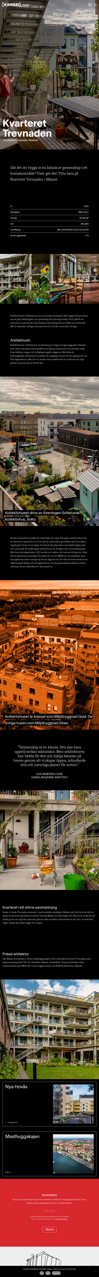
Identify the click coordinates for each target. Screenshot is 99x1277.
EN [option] (90, 5)
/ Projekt (26, 5)
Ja (42, 1273)
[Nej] (95, 1271)
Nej (48, 1273)
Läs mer (56, 1273)
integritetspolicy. (62, 1219)
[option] (90, 5)
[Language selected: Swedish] (90, 5)
